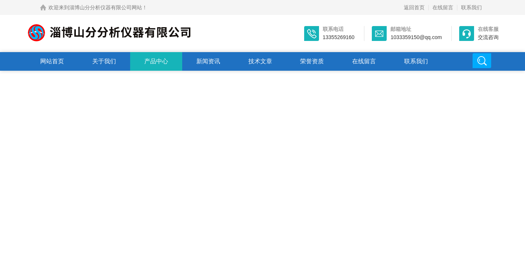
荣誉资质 (312, 61)
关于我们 (104, 61)
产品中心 (156, 61)
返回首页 (414, 7)
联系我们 (471, 7)
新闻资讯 (208, 61)
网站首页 (52, 61)
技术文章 (260, 61)
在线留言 (442, 7)
